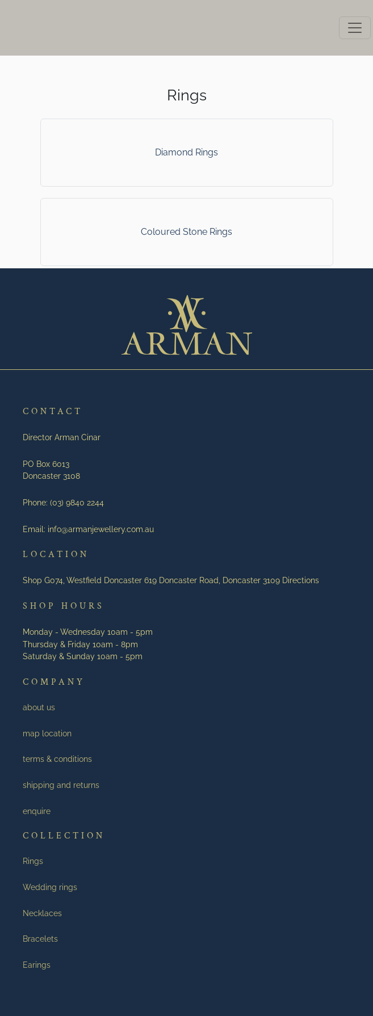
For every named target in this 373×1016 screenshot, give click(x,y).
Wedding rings (50, 887)
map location (47, 733)
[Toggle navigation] (355, 27)
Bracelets (40, 938)
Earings (37, 964)
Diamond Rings (186, 152)
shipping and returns (61, 785)
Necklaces (42, 913)
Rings (33, 861)
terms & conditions (57, 759)
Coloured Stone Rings (186, 231)
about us (39, 707)
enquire (37, 811)
